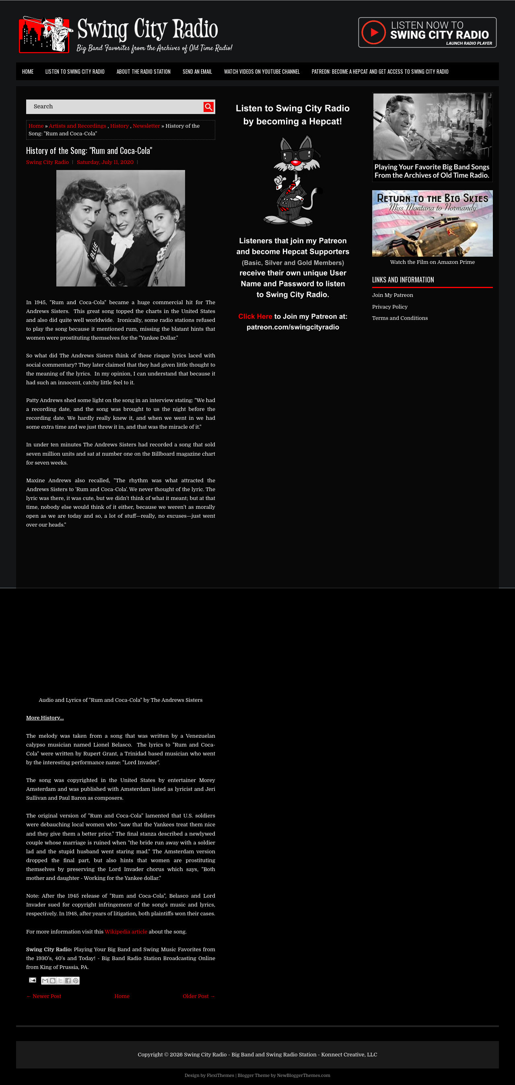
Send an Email (197, 71)
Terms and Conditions (400, 318)
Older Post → (199, 996)
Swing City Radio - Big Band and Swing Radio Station (250, 1055)
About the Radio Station (144, 71)
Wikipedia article (126, 932)
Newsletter (146, 126)
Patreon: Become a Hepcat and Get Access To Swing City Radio (380, 71)
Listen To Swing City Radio (75, 71)
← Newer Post (43, 996)
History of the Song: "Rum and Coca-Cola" (89, 150)
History (119, 126)
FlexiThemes (220, 1075)
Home (27, 71)
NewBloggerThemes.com (303, 1075)
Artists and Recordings (77, 126)
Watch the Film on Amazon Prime (432, 262)
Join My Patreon (392, 295)
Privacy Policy (390, 307)
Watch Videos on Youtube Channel (262, 71)
